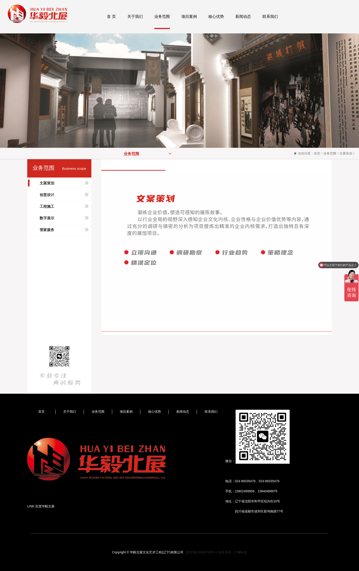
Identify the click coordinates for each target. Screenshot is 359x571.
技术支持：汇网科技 (232, 552)
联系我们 (211, 411)
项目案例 (126, 411)
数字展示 (47, 218)
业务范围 (147, 153)
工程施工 (47, 206)
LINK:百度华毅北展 (40, 506)
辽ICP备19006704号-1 (201, 552)
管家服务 (47, 230)
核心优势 (154, 411)
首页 (317, 153)
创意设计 (47, 195)
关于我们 (69, 411)
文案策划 (346, 153)
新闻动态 (182, 411)
